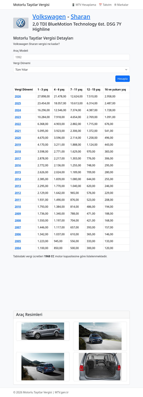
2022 (18, 124)
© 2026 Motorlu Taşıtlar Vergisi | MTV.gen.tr (40, 392)
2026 (18, 96)
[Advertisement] (71, 284)
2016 (18, 165)
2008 (18, 220)
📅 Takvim (105, 5)
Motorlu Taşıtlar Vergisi (31, 4)
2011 (18, 200)
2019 (18, 144)
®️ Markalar (121, 5)
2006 (18, 234)
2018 (18, 151)
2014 (18, 179)
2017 (18, 158)
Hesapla (123, 79)
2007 (18, 227)
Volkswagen (49, 16)
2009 (18, 213)
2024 (18, 110)
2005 (18, 241)
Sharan (80, 16)
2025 (18, 103)
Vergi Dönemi (21, 63)
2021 (18, 131)
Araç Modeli (20, 50)
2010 (18, 207)
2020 (18, 138)
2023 (18, 117)
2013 (18, 186)
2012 (18, 193)
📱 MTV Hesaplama (84, 5)
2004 (18, 248)
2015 (18, 172)
